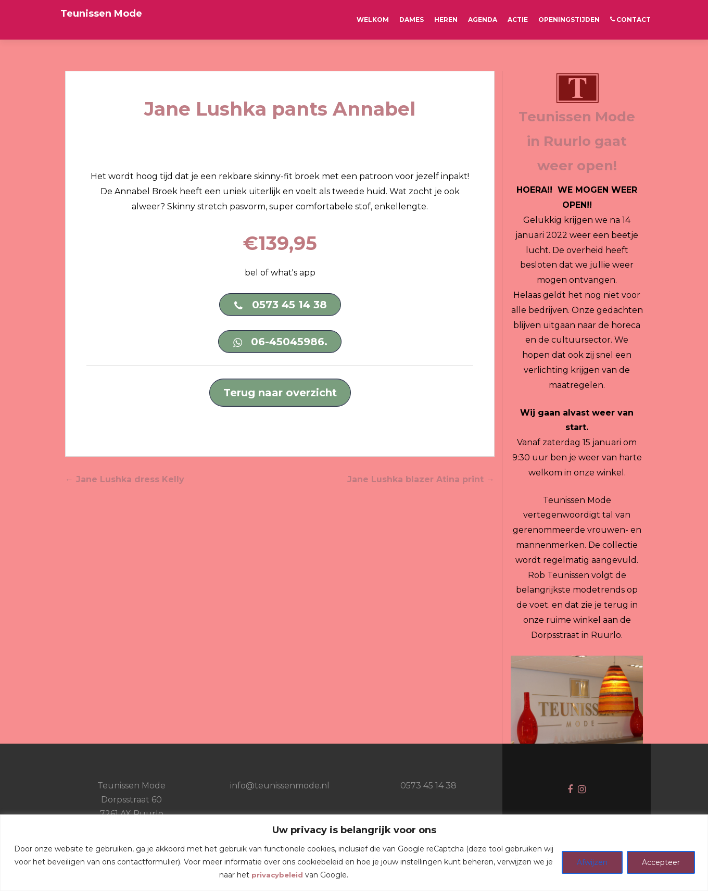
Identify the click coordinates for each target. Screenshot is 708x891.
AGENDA (482, 19)
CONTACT (630, 19)
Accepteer (661, 862)
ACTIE (518, 19)
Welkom (373, 19)
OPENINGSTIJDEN (569, 19)
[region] (354, 852)
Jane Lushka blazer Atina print (421, 480)
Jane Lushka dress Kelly (124, 480)
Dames (411, 19)
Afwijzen (592, 862)
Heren (446, 19)
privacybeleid (277, 875)
